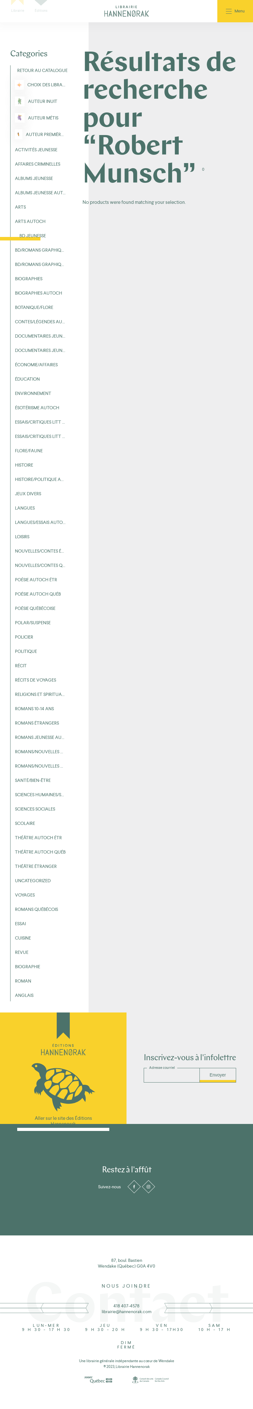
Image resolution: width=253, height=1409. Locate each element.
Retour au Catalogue (41, 70)
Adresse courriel (162, 1068)
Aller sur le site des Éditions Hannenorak (63, 1121)
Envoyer (218, 1074)
